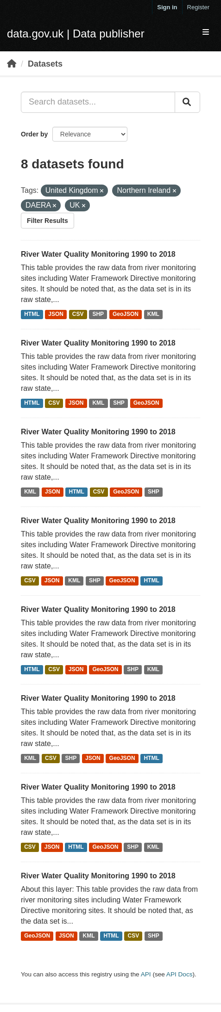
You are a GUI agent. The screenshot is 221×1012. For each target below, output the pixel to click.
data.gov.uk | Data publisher (76, 33)
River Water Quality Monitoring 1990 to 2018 (98, 254)
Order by (34, 134)
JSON (55, 314)
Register (198, 7)
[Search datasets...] (98, 102)
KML (153, 314)
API (146, 974)
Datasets (45, 63)
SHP (98, 314)
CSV (78, 314)
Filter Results (47, 220)
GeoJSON (126, 314)
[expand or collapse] (205, 33)
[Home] (11, 63)
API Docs (179, 974)
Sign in (167, 7)
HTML (31, 314)
